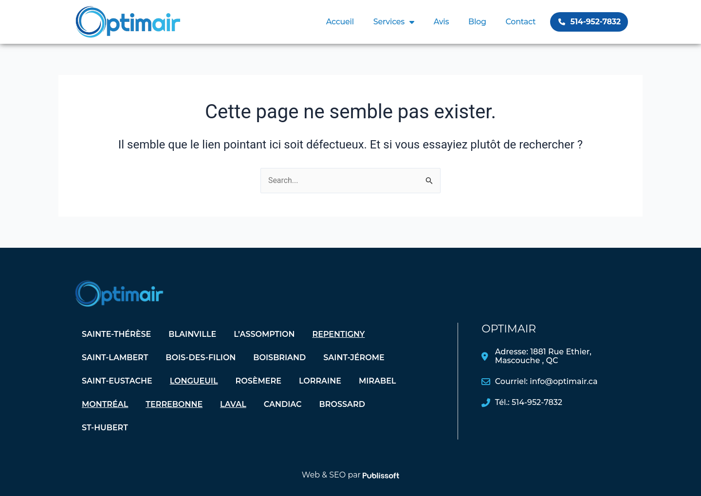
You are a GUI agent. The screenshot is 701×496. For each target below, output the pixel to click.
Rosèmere (258, 381)
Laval (233, 404)
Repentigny (338, 334)
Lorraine (320, 381)
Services (393, 22)
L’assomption (264, 334)
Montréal (105, 404)
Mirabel (377, 381)
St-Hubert (105, 427)
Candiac (283, 404)
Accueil (340, 21)
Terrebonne (174, 404)
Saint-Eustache (117, 381)
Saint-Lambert (115, 357)
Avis (441, 21)
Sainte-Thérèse (116, 334)
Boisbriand (279, 357)
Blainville (192, 334)
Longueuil (194, 381)
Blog (477, 21)
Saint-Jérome (353, 357)
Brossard (342, 404)
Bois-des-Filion (201, 357)
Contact (521, 21)
